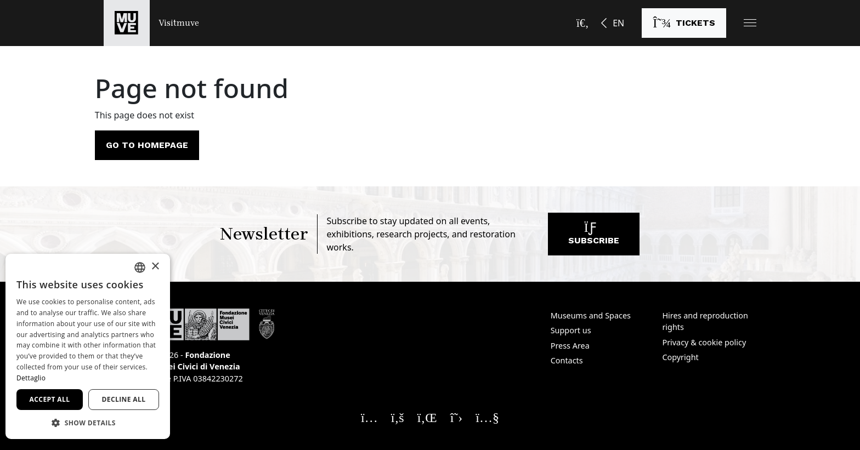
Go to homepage (147, 145)
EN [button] (618, 23)
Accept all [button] (50, 399)
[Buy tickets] (684, 23)
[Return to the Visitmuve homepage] (151, 23)
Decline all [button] (124, 399)
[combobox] (139, 267)
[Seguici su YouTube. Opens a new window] (487, 417)
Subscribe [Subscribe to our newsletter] (593, 236)
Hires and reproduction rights (705, 321)
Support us (571, 330)
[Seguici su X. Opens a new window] (456, 417)
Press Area (570, 345)
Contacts (567, 360)
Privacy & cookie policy (704, 342)
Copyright (680, 357)
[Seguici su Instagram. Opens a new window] (369, 417)
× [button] (155, 267)
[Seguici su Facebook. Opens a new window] (397, 417)
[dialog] (87, 346)
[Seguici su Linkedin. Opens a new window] (427, 417)
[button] (750, 22)
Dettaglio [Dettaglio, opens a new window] (31, 378)
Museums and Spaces (591, 315)
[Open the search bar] (582, 23)
